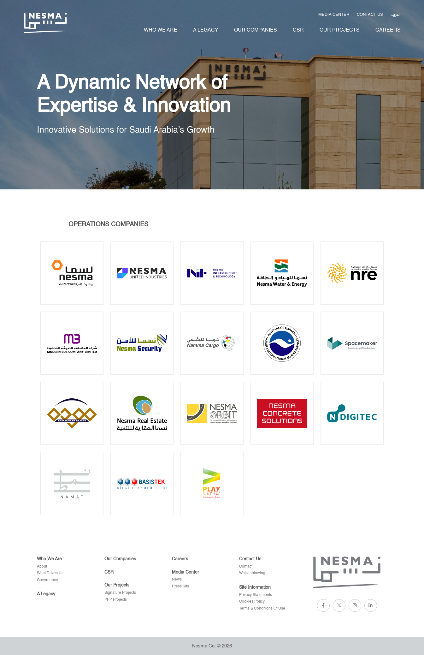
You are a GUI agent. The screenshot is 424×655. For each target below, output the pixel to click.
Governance (47, 580)
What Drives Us (50, 573)
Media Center (333, 15)
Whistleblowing (252, 573)
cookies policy (252, 602)
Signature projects (120, 593)
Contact (245, 567)
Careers (388, 30)
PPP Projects (115, 600)
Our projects (340, 30)
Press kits (180, 586)
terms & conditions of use (262, 608)
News (177, 579)
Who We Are (160, 30)
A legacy (205, 30)
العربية (396, 14)
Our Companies (255, 30)
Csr (298, 30)
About (42, 567)
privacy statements (255, 595)
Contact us (370, 15)
